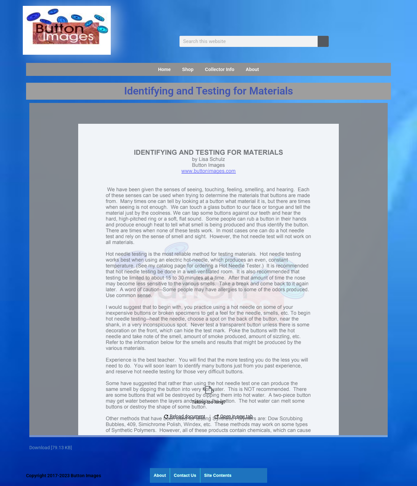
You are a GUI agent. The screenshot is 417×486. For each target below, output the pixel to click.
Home (164, 69)
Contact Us (185, 475)
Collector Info (219, 69)
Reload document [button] (184, 416)
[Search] (323, 41)
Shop (188, 69)
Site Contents (218, 475)
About (252, 69)
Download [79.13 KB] (50, 447)
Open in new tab (234, 416)
